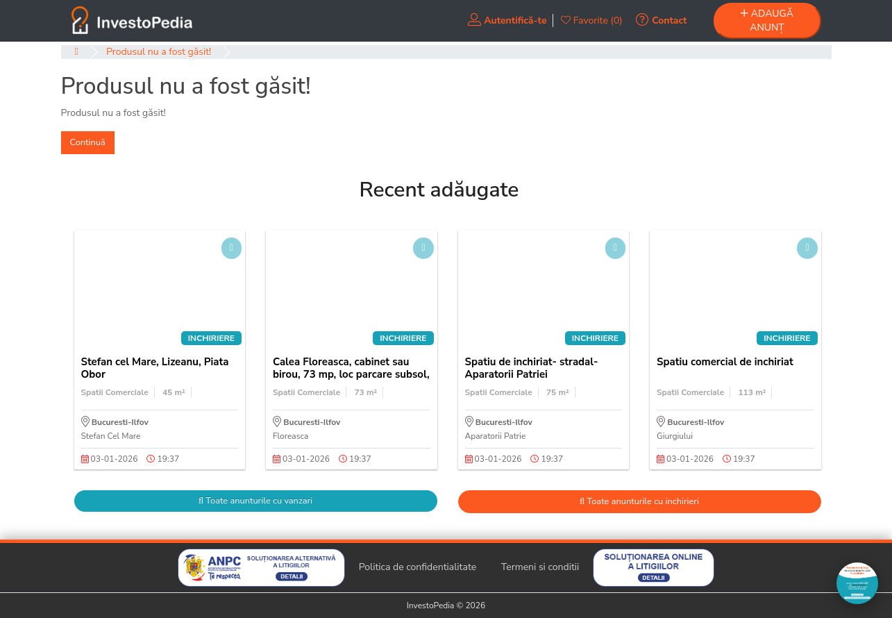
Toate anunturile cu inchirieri (639, 501)
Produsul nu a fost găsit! (158, 51)
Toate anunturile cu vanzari (255, 500)
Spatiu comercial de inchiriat (725, 362)
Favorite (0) (592, 20)
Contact (661, 20)
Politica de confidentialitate (418, 567)
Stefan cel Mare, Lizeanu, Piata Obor (155, 368)
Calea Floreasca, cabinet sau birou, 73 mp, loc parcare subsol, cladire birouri (351, 374)
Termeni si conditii (540, 567)
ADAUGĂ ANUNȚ (767, 20)
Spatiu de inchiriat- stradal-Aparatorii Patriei (531, 368)
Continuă (88, 142)
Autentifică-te (507, 20)
